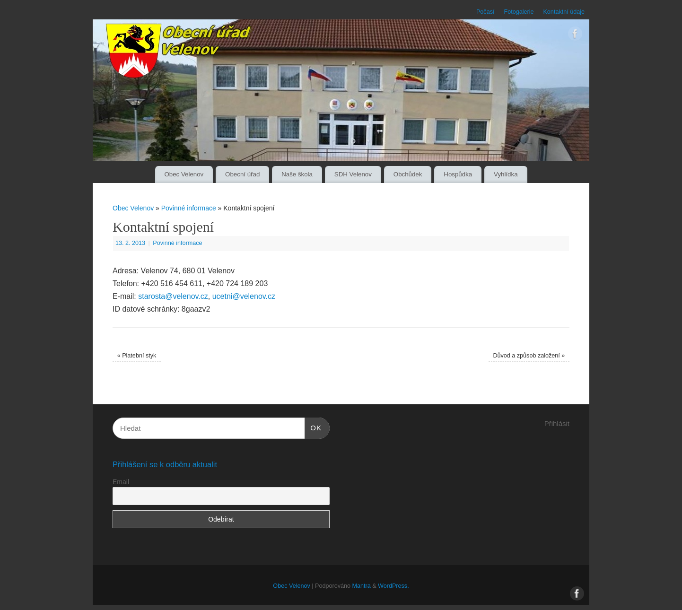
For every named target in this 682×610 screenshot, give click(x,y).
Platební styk (137, 355)
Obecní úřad (242, 174)
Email (121, 482)
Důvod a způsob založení (529, 355)
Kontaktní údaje (564, 12)
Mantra (361, 586)
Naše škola (297, 174)
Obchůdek (407, 174)
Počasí (485, 12)
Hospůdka (458, 174)
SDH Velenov (353, 174)
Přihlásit (556, 423)
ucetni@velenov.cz (243, 296)
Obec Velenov (183, 174)
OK (313, 426)
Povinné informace (188, 208)
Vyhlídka (506, 174)
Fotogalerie (518, 12)
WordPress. (393, 586)
